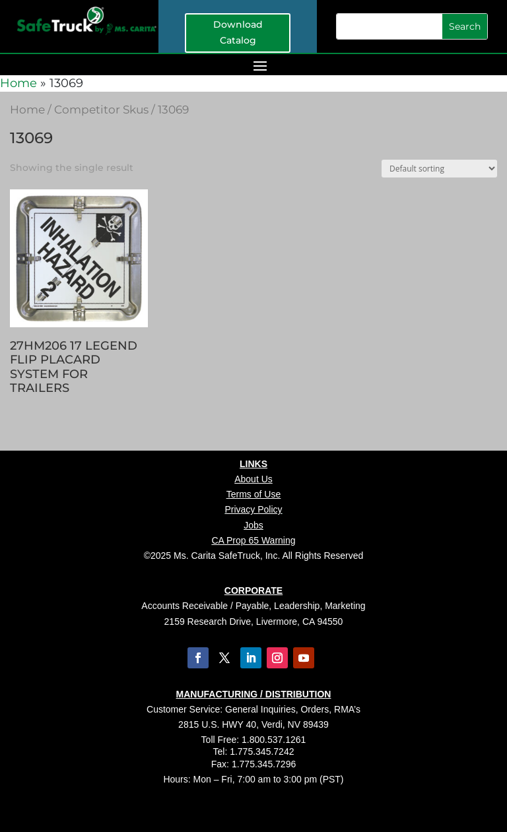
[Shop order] (439, 168)
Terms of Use (253, 494)
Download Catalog (238, 32)
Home (18, 83)
